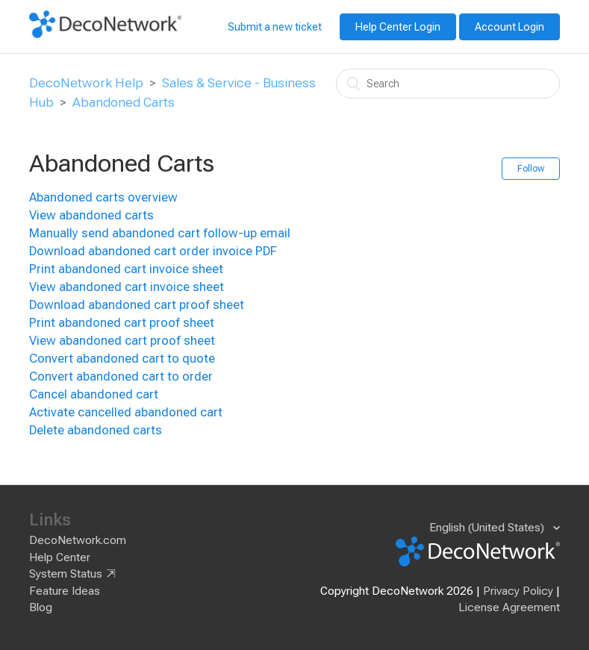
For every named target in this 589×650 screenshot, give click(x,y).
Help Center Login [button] (397, 27)
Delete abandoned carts (95, 430)
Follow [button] (530, 168)
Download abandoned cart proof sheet (136, 305)
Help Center (59, 557)
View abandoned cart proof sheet (122, 341)
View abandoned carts (91, 215)
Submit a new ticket (275, 27)
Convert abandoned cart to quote (122, 358)
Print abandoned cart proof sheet (121, 323)
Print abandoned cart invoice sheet (126, 269)
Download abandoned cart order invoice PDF (153, 251)
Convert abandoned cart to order (121, 376)
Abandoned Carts (123, 102)
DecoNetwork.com (77, 540)
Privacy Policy (518, 591)
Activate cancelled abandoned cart (125, 412)
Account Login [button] (509, 27)
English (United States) (488, 527)
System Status (65, 574)
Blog (40, 607)
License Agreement (509, 607)
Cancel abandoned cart (93, 394)
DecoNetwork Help (86, 82)
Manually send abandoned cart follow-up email (159, 233)
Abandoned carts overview (103, 197)
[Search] (448, 84)
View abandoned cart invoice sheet (126, 287)
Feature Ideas (64, 591)
